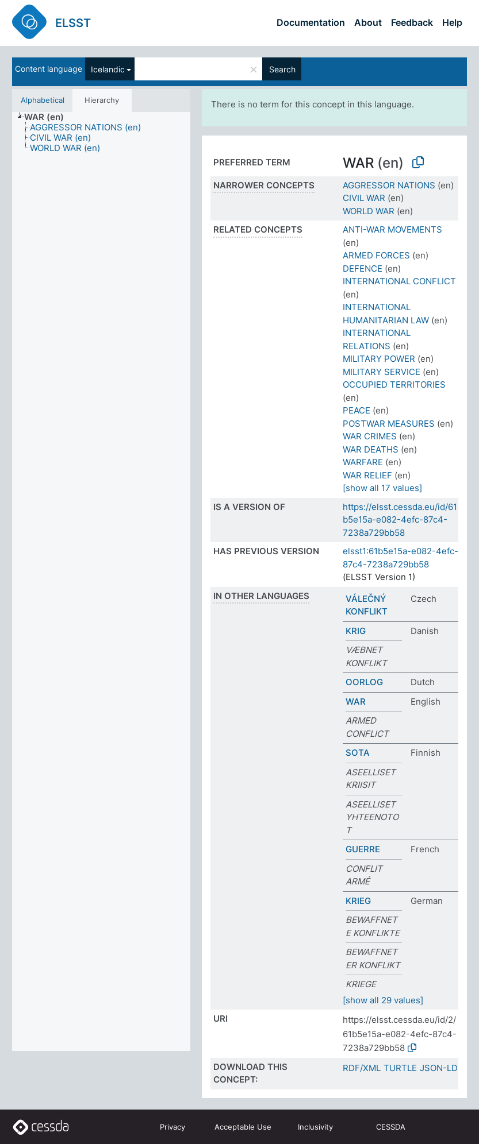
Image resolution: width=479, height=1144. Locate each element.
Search (282, 69)
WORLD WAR (368, 211)
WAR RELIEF (367, 475)
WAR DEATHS (370, 449)
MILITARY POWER (379, 358)
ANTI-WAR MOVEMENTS (392, 229)
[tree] (101, 582)
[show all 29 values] (383, 1000)
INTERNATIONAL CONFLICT (399, 281)
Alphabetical (42, 100)
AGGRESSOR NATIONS (389, 185)
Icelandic (108, 69)
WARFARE (363, 462)
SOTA (358, 752)
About (368, 22)
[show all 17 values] (382, 487)
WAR (356, 701)
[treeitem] (49, 117)
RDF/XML (362, 1067)
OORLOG (364, 682)
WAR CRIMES (370, 436)
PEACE (356, 410)
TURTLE (400, 1067)
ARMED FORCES (376, 255)
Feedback (412, 22)
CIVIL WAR (364, 197)
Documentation (311, 22)
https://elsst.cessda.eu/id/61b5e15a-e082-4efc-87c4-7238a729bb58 (400, 519)
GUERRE (363, 849)
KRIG (356, 630)
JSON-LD (439, 1067)
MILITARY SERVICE (381, 371)
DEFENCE (362, 268)
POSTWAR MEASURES (389, 423)
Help (452, 22)
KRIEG (358, 900)
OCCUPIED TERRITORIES (394, 384)
